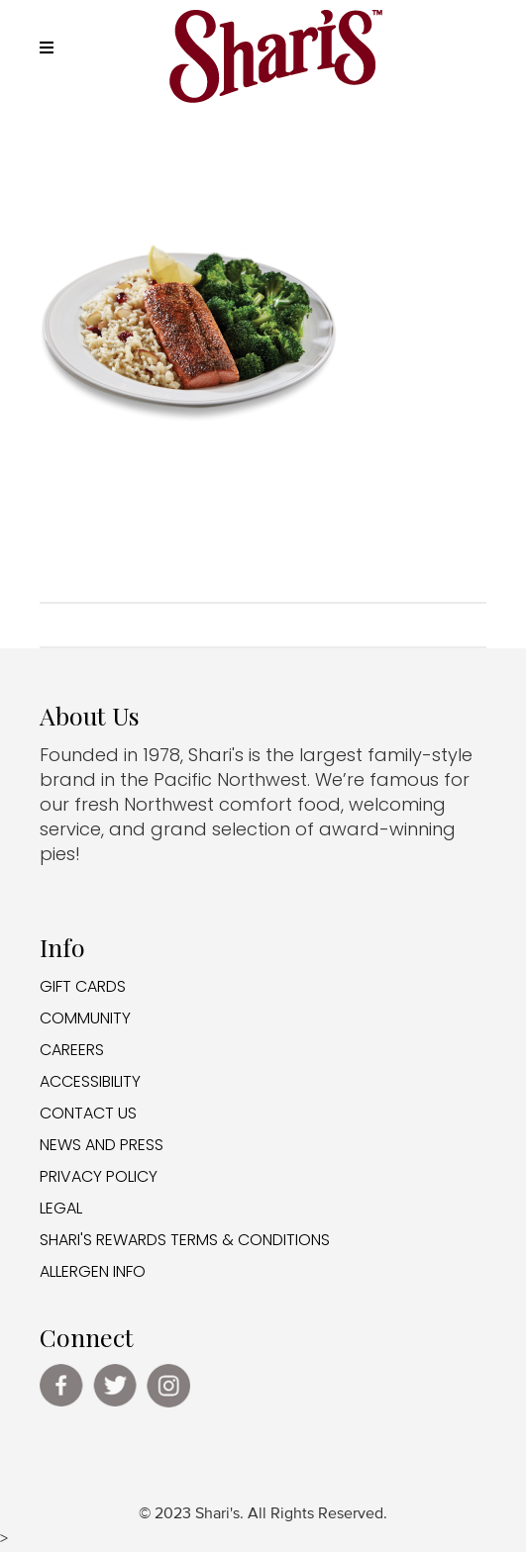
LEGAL (61, 1208)
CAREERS (72, 1049)
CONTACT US (88, 1113)
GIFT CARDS (83, 986)
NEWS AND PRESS (101, 1144)
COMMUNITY (85, 1018)
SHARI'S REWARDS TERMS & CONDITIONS (185, 1239)
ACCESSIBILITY (90, 1081)
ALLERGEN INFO (93, 1271)
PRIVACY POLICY (99, 1176)
